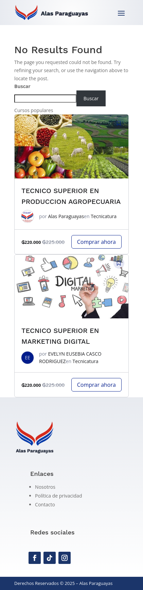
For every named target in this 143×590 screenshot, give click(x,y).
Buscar (22, 86)
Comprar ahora (96, 242)
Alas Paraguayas (66, 216)
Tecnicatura (104, 216)
